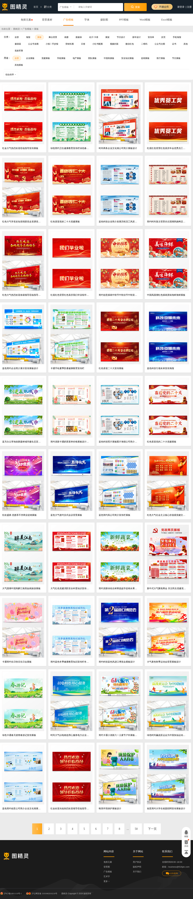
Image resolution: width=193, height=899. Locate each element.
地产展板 (77, 58)
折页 (163, 37)
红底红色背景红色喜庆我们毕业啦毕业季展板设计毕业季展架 (70, 295)
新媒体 (79, 37)
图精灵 (16, 29)
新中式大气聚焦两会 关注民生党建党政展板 (166, 588)
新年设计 (136, 37)
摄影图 (104, 19)
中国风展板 (109, 58)
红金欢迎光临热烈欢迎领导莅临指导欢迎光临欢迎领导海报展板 (70, 808)
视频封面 (114, 44)
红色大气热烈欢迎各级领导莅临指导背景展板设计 (22, 295)
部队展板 (92, 58)
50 (136, 828)
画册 (66, 37)
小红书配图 (97, 44)
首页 (37, 7)
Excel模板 (166, 19)
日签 (83, 44)
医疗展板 (161, 58)
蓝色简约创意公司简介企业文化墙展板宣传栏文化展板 (22, 808)
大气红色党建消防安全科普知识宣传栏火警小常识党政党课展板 (70, 588)
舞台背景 (53, 37)
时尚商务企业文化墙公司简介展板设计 (118, 148)
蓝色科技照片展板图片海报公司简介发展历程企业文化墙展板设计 (118, 442)
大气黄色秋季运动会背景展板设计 (164, 662)
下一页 (152, 828)
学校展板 (61, 58)
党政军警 (19, 50)
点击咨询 (171, 873)
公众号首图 (33, 44)
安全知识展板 (127, 58)
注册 (189, 7)
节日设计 (121, 37)
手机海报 (177, 37)
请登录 (180, 7)
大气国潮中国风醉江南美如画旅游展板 (21, 588)
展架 (107, 37)
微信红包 (129, 44)
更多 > (107, 881)
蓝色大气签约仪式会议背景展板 (66, 515)
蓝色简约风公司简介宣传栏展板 (114, 515)
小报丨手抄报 (52, 44)
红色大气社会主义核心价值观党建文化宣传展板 (166, 515)
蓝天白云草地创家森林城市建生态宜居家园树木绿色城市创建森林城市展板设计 (22, 442)
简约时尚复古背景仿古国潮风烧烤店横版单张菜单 (166, 221)
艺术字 (107, 876)
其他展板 (19, 65)
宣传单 (151, 37)
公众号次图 (160, 44)
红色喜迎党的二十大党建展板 (65, 221)
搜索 (135, 7)
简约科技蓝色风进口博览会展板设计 (117, 662)
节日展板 (176, 58)
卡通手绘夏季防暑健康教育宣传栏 (67, 368)
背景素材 (47, 19)
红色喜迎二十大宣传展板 (111, 368)
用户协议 (137, 862)
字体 (86, 19)
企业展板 (30, 58)
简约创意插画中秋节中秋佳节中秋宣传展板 (118, 295)
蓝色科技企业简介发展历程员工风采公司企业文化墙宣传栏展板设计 (118, 221)
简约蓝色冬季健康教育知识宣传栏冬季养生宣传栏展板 (70, 662)
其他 (186, 44)
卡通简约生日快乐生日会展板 (17, 662)
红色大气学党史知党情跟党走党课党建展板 (22, 221)
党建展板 (45, 58)
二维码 (144, 44)
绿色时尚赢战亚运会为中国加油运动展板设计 (166, 735)
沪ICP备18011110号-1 (11, 893)
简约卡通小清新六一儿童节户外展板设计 (118, 735)
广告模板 (68, 19)
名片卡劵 (93, 37)
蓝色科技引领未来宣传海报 (160, 368)
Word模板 (145, 19)
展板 (39, 37)
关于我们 (137, 871)
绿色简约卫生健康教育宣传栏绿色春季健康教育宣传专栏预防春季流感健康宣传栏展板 (70, 148)
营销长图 (69, 44)
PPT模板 (124, 19)
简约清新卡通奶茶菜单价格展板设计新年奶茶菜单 (70, 442)
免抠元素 (26, 20)
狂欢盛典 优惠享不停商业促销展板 (19, 515)
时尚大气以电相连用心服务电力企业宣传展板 (70, 735)
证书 (174, 44)
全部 (17, 37)
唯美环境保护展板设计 (110, 808)
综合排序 (10, 74)
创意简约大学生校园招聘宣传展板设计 (166, 808)
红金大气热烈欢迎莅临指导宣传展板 (20, 148)
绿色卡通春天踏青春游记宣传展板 (19, 735)
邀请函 (18, 44)
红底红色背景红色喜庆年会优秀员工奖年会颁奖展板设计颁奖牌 (166, 148)
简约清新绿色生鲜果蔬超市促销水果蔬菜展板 (118, 588)
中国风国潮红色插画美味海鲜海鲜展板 (166, 295)
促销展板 (145, 58)
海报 (28, 37)
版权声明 (137, 867)
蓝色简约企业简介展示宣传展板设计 (20, 368)
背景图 (107, 867)
